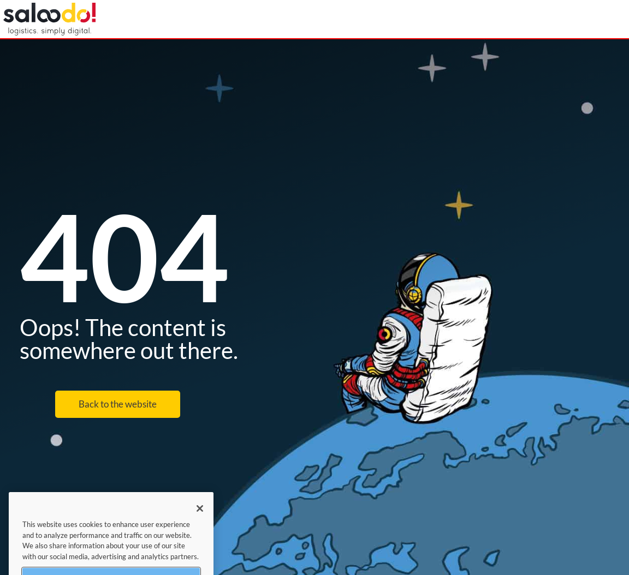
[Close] (200, 514)
